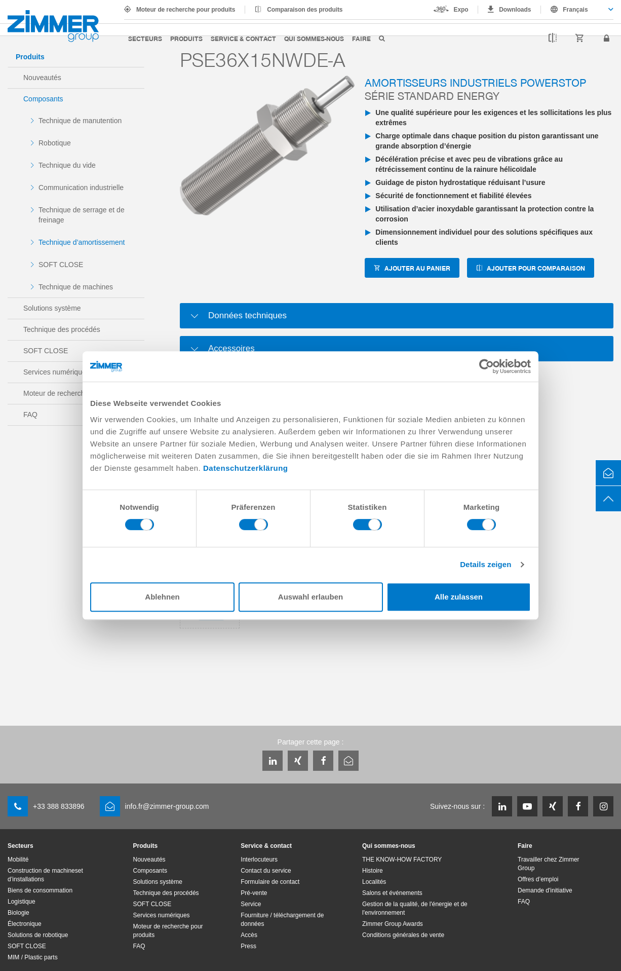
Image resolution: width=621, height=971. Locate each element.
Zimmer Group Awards (392, 923)
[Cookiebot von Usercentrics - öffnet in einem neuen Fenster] (486, 366)
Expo (461, 9)
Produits (186, 38)
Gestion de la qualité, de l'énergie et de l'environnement (415, 908)
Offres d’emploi (538, 879)
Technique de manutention (80, 121)
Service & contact (243, 38)
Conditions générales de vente (403, 935)
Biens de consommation (40, 890)
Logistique (21, 901)
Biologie (18, 912)
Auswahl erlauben (310, 596)
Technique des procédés (61, 329)
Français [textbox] (575, 9)
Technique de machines (75, 287)
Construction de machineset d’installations (45, 875)
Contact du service (266, 870)
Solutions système (52, 308)
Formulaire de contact (270, 881)
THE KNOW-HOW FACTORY (402, 859)
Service (251, 904)
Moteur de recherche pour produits (185, 9)
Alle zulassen (459, 596)
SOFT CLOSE (60, 264)
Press (248, 946)
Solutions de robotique (38, 935)
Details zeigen (485, 564)
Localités (374, 881)
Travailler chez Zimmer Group (548, 864)
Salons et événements (392, 893)
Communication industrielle (81, 187)
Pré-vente (254, 893)
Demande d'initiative (545, 890)
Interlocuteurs (259, 859)
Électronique (25, 923)
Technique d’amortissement (81, 242)
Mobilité (18, 859)
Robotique (54, 143)
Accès (249, 935)
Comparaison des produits (304, 9)
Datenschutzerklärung (245, 468)
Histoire (372, 870)
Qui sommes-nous (314, 38)
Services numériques (56, 372)
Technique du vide (67, 165)
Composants (43, 99)
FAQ (30, 414)
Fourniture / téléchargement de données (282, 919)
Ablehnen (162, 596)
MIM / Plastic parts (33, 957)
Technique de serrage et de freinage (81, 215)
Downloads (515, 9)
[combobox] (577, 9)
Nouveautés (42, 77)
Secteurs (145, 38)
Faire (361, 38)
